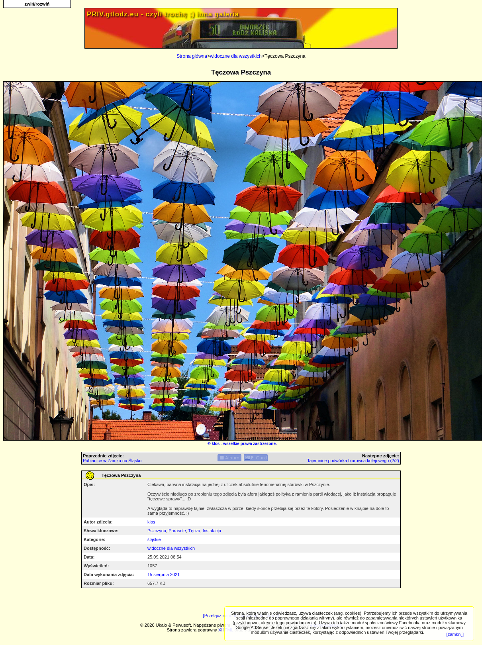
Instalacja (212, 530)
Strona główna (191, 56)
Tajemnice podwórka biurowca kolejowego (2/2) (353, 460)
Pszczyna (156, 530)
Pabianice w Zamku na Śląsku (112, 460)
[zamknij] (455, 634)
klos (215, 443)
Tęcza (194, 530)
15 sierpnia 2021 (163, 574)
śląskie (154, 539)
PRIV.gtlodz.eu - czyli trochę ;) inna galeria (163, 14)
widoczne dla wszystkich (236, 56)
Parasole (177, 530)
